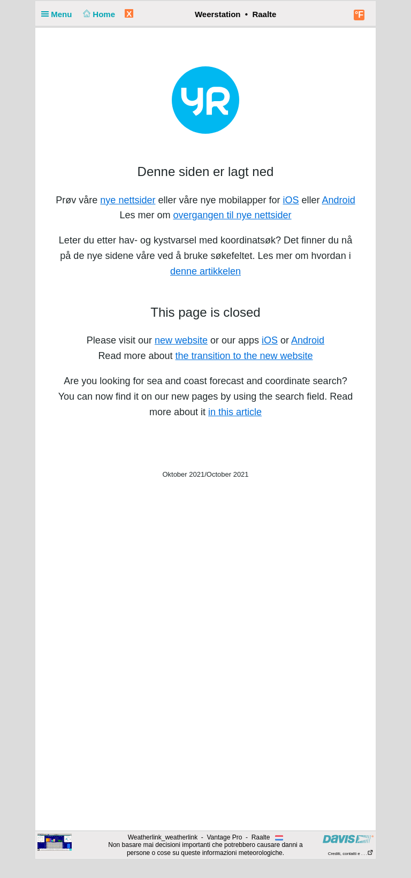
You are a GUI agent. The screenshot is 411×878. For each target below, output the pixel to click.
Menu (59, 14)
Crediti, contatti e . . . (351, 853)
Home (98, 14)
